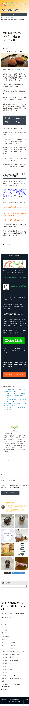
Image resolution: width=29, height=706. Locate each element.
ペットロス (4, 673)
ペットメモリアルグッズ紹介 (9, 676)
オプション (4, 640)
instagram (4, 690)
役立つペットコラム (7, 682)
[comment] (14, 470)
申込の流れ (4, 634)
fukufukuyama (20, 69)
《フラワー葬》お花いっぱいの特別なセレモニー (14, 652)
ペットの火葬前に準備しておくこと (10, 655)
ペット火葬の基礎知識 (7, 658)
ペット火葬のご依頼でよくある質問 (10, 661)
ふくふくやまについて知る (8, 643)
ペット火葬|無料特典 (7, 637)
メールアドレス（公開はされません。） (9, 481)
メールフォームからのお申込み (14, 374)
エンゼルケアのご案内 (7, 649)
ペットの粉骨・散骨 (7, 670)
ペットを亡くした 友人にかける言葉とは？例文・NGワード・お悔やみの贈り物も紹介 (15, 395)
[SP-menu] (13, 14)
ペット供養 (7, 244)
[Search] (13, 587)
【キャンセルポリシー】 (8, 619)
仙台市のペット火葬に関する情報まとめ (11, 679)
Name (2, 476)
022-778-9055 (10, 10)
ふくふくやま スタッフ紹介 (8, 646)
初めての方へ (5, 628)
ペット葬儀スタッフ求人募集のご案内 (11, 685)
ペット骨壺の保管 (6, 664)
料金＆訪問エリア (6, 631)
